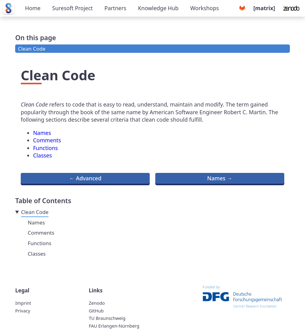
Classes (42, 155)
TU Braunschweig (107, 318)
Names (42, 132)
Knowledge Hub (158, 8)
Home (33, 8)
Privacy (22, 311)
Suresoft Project (72, 8)
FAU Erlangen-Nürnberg (114, 326)
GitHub (96, 311)
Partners (116, 8)
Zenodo (97, 303)
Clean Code (31, 48)
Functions (45, 148)
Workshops (204, 8)
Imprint (23, 303)
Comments (47, 140)
